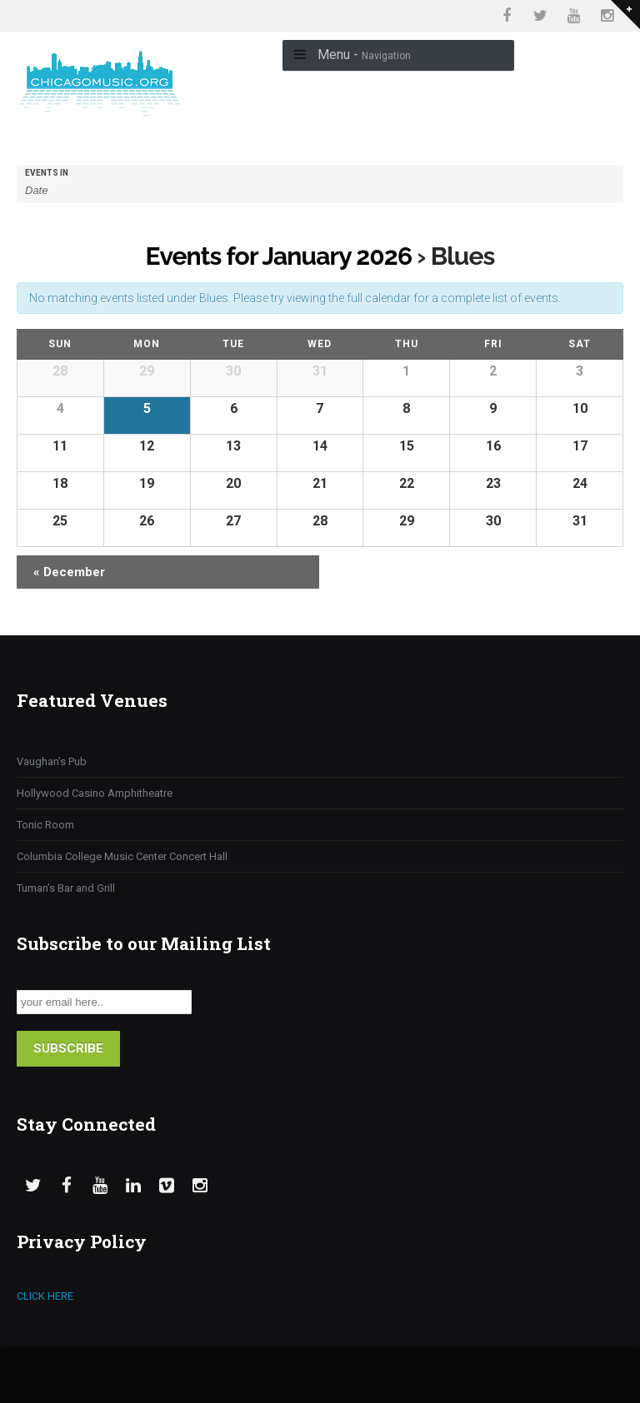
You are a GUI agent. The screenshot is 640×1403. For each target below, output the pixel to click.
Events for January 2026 (279, 256)
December (69, 572)
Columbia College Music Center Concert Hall (122, 856)
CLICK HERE (45, 1296)
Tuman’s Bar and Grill (66, 888)
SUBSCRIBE (68, 1048)
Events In (46, 173)
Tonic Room (45, 824)
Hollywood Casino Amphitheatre (94, 793)
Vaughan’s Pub (52, 761)
